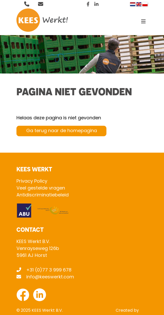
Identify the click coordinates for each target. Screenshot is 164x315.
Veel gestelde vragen (40, 188)
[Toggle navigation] (143, 23)
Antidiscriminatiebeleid (42, 195)
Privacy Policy (31, 181)
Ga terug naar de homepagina (61, 131)
